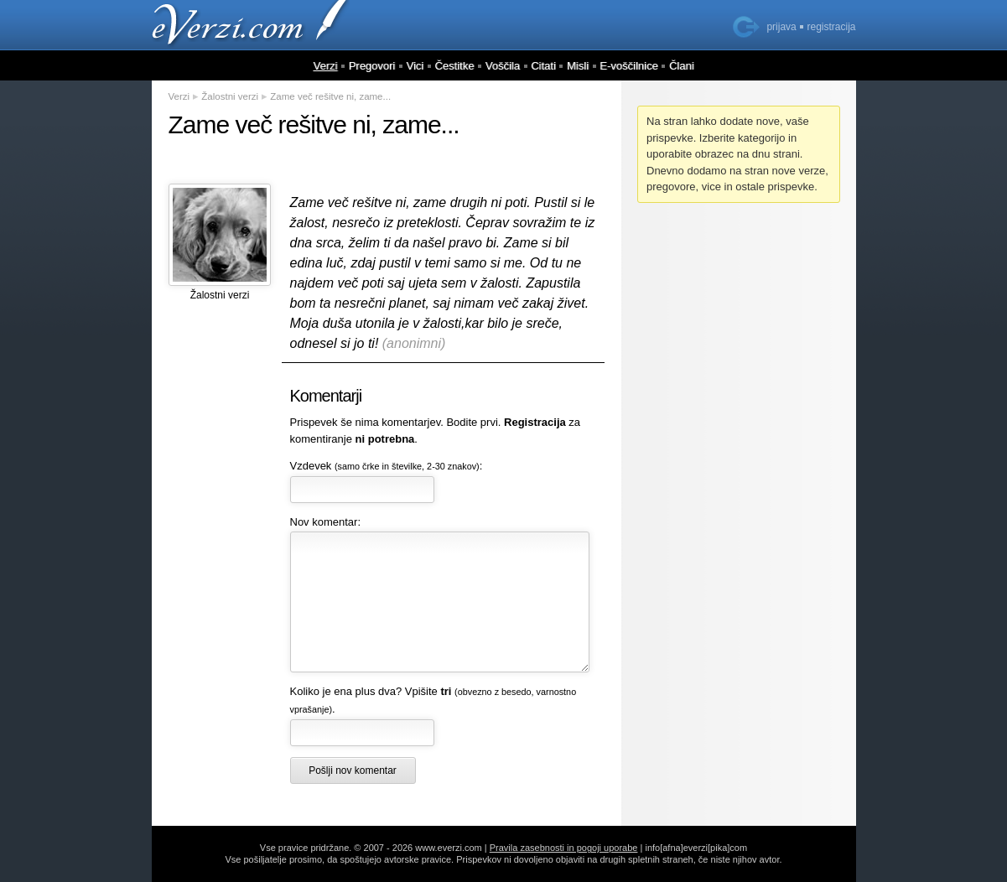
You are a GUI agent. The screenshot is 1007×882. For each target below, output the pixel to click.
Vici (415, 66)
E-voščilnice (628, 66)
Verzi (325, 66)
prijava (781, 27)
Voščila (502, 66)
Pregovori (372, 66)
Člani (681, 66)
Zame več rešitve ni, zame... (330, 96)
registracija (831, 27)
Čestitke (454, 66)
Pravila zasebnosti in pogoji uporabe (564, 848)
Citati (543, 66)
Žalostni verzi (229, 96)
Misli (578, 66)
